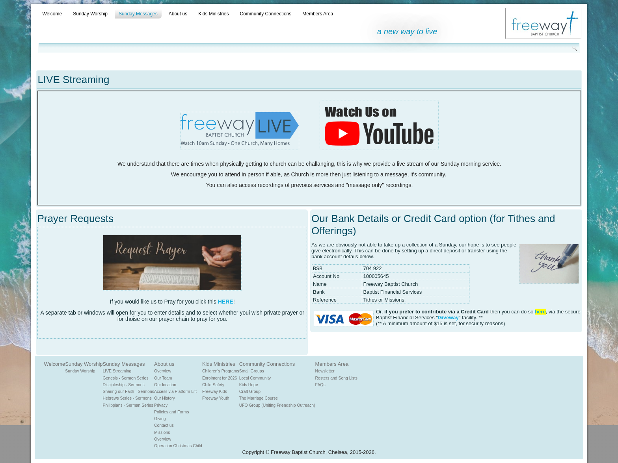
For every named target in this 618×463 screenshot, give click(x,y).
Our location (165, 385)
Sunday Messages (138, 14)
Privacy (161, 405)
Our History (164, 398)
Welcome (52, 14)
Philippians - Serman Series (128, 405)
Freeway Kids (214, 391)
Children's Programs (220, 371)
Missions (162, 432)
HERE (225, 301)
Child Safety (213, 385)
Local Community (255, 378)
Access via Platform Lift (175, 391)
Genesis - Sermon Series (126, 378)
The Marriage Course (258, 398)
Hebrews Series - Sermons (127, 398)
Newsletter (325, 371)
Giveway (448, 317)
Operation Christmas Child (178, 446)
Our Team (163, 378)
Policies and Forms (171, 412)
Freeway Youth (215, 398)
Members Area (317, 14)
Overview (162, 371)
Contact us (164, 425)
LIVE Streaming (117, 371)
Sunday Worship (90, 14)
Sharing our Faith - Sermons (128, 391)
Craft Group (250, 391)
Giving (160, 419)
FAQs (320, 385)
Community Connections (266, 14)
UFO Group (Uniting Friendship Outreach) (277, 405)
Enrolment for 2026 (219, 378)
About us (178, 14)
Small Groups (251, 371)
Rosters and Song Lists (336, 378)
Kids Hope (248, 385)
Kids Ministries (213, 14)
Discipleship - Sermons (124, 385)
